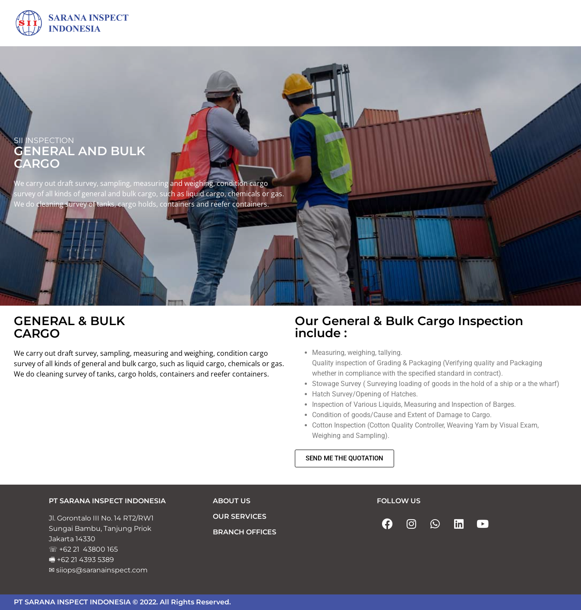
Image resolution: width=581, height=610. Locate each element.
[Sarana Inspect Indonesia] (78, 23)
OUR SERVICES (239, 516)
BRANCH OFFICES (244, 532)
